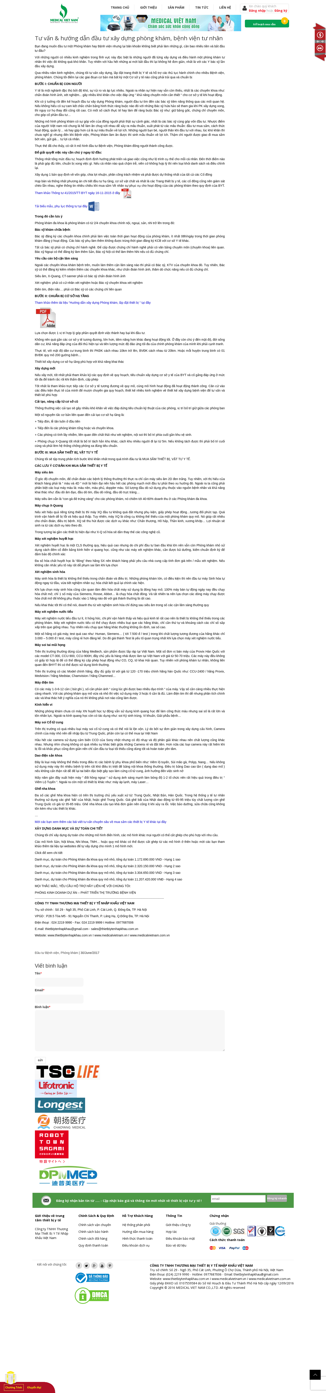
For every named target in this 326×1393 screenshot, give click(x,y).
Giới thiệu (148, 7)
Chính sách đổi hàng (92, 1238)
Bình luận (42, 1007)
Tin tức (201, 7)
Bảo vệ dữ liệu (176, 1245)
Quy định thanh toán (93, 1245)
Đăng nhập (258, 10)
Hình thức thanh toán (137, 1238)
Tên (38, 973)
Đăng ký (281, 10)
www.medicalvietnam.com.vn (269, 1279)
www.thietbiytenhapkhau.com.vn (186, 1279)
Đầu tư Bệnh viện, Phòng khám (56, 953)
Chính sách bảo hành (93, 1232)
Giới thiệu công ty (178, 1225)
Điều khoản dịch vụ (136, 1245)
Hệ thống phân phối (136, 1225)
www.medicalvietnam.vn (229, 1279)
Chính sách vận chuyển (94, 1225)
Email (39, 990)
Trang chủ (120, 7)
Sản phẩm (176, 7)
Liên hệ (225, 7)
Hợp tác (171, 1232)
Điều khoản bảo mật (180, 1238)
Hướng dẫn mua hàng (137, 1232)
